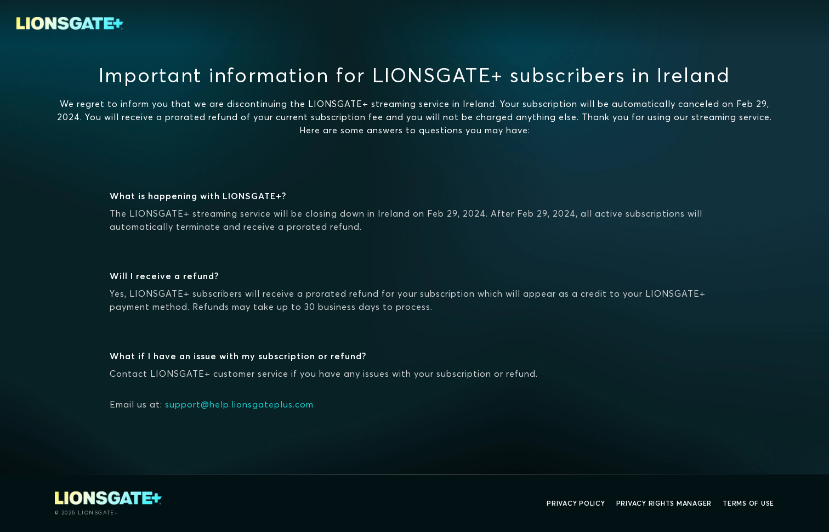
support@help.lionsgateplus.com (239, 404)
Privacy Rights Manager (664, 503)
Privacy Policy (576, 503)
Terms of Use (748, 503)
